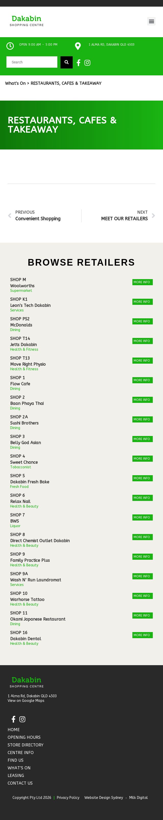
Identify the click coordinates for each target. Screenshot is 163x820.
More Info (142, 282)
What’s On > (17, 83)
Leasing (16, 775)
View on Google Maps (26, 701)
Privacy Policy (68, 798)
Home (14, 729)
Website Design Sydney (103, 798)
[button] (151, 21)
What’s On (19, 768)
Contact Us (20, 783)
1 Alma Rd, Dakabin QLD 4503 (111, 44)
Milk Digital (138, 798)
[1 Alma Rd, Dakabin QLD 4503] (78, 46)
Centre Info (21, 752)
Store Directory (25, 745)
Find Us (15, 760)
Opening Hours (24, 737)
